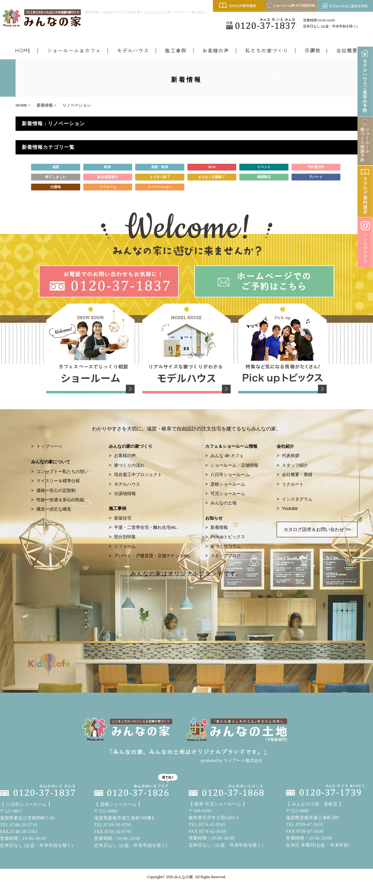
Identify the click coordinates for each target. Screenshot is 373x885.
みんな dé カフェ (227, 455)
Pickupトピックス (227, 536)
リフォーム (125, 546)
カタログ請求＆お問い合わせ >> (317, 529)
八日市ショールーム (230, 474)
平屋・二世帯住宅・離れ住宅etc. (146, 527)
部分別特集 (125, 536)
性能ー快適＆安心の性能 (60, 499)
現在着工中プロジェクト (138, 474)
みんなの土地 (223, 502)
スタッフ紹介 (295, 465)
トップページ (49, 446)
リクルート (293, 484)
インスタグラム (297, 499)
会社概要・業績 (297, 474)
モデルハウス (127, 484)
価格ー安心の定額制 (56, 490)
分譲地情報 (125, 493)
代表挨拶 (290, 455)
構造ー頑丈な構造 (53, 509)
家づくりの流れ (129, 465)
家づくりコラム (225, 546)
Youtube (290, 508)
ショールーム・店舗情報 (234, 465)
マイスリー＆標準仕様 (58, 480)
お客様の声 (125, 455)
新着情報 (219, 527)
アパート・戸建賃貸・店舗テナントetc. (152, 555)
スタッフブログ (225, 555)
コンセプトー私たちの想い (62, 471)
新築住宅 (122, 518)
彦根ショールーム (227, 484)
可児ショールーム (227, 493)
